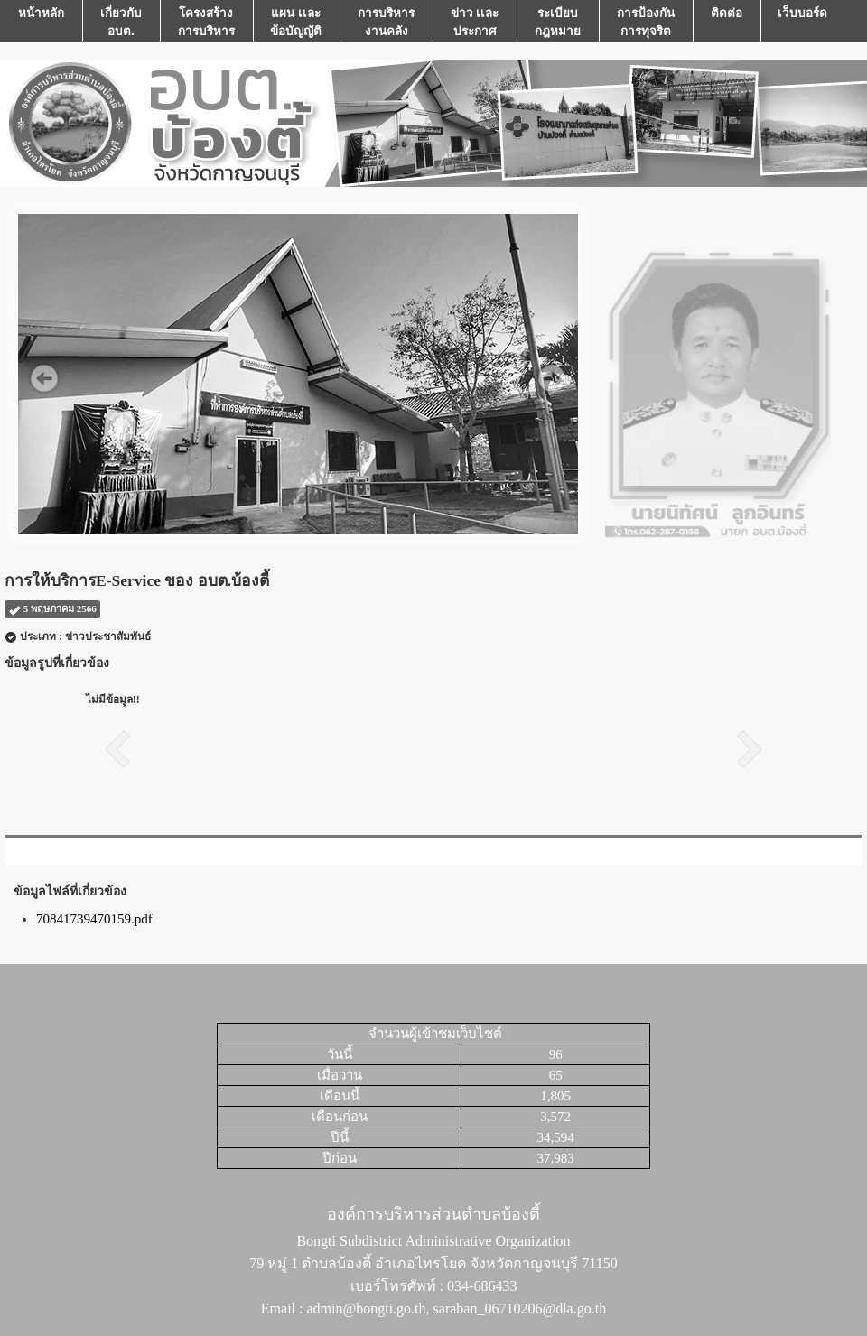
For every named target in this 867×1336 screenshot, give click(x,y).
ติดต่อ (726, 22)
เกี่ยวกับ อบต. (121, 22)
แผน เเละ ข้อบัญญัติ (296, 22)
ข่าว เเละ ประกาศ (475, 22)
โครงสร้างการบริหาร (206, 22)
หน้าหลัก (41, 22)
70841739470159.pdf (94, 919)
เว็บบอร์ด (802, 22)
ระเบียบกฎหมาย (558, 22)
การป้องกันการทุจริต (646, 22)
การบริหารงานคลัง (386, 22)
